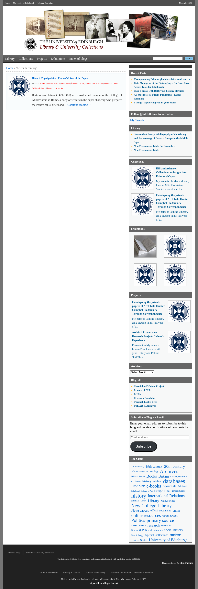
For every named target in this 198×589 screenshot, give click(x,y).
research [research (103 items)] (154, 525)
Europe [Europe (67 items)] (158, 490)
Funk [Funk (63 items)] (167, 490)
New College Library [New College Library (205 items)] (151, 505)
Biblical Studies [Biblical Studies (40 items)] (138, 476)
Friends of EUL (142, 390)
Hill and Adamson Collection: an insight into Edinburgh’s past (171, 172)
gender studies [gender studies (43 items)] (178, 491)
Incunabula (98, 83)
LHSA (137, 394)
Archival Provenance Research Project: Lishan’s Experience (148, 336)
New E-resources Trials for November (154, 146)
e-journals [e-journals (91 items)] (169, 486)
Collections (25, 58)
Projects (42, 58)
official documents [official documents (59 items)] (160, 510)
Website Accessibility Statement (40, 552)
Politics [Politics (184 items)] (138, 520)
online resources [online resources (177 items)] (146, 515)
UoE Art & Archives (145, 405)
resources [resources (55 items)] (166, 525)
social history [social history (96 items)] (173, 530)
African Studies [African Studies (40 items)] (138, 471)
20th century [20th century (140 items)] (174, 466)
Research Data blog (144, 397)
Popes (49, 88)
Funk (89, 83)
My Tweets (137, 120)
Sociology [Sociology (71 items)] (137, 535)
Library (10, 58)
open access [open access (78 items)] (170, 515)
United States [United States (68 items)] (139, 540)
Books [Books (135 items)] (151, 476)
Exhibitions (58, 58)
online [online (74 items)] (177, 510)
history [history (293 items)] (138, 495)
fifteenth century (78, 83)
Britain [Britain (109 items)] (164, 476)
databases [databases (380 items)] (174, 481)
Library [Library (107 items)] (153, 501)
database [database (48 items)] (157, 481)
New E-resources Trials (146, 149)
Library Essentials (45, 3)
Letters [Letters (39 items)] (144, 501)
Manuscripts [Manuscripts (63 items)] (168, 500)
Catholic (42, 83)
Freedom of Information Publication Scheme (132, 572)
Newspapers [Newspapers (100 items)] (140, 510)
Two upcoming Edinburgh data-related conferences (162, 79)
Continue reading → (79, 104)
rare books (58, 88)
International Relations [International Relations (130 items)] (166, 496)
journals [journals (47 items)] (135, 500)
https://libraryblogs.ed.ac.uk (104, 583)
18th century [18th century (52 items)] (137, 466)
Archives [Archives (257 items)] (169, 471)
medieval (108, 83)
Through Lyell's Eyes (145, 401)
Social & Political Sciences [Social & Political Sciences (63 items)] (147, 530)
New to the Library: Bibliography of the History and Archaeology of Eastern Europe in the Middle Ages (161, 138)
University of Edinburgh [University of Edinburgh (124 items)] (168, 540)
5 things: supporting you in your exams (155, 102)
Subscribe (143, 446)
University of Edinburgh (23, 3)
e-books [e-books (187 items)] (154, 486)
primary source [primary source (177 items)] (160, 520)
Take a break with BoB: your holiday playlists (159, 90)
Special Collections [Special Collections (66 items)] (156, 535)
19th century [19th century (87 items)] (154, 466)
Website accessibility (95, 572)
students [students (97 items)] (175, 535)
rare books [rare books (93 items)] (138, 525)
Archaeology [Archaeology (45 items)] (152, 471)
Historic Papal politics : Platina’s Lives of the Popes (60, 78)
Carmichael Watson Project (149, 386)
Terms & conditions (49, 572)
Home (7, 3)
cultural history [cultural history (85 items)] (141, 481)
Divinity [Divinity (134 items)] (138, 486)
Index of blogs (78, 58)
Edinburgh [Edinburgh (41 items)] (182, 486)
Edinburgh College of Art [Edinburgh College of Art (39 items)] (142, 491)
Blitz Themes (186, 563)
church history (53, 83)
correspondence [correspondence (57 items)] (178, 476)
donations (65, 83)
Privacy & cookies (71, 572)
